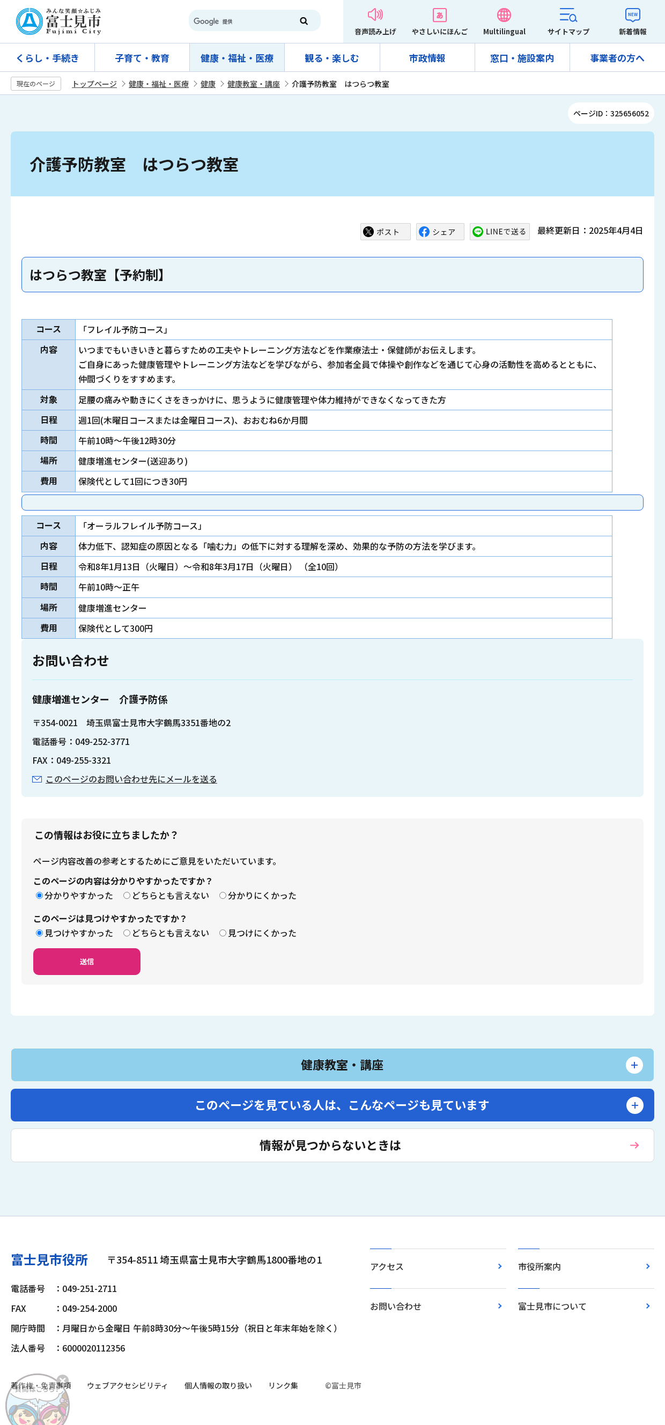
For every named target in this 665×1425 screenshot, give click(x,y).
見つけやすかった (79, 932)
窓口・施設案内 (522, 57)
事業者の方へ (617, 57)
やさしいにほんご (440, 31)
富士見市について (552, 1306)
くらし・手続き (47, 57)
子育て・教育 (142, 57)
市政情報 (427, 57)
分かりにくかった (262, 895)
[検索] (236, 21)
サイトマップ (568, 31)
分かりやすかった (79, 895)
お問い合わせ (396, 1306)
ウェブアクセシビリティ (127, 1385)
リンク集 (283, 1385)
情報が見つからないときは (330, 1144)
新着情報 (633, 31)
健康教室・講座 (253, 83)
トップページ (94, 83)
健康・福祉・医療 (237, 57)
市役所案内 (539, 1266)
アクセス (387, 1266)
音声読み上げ (375, 31)
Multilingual (504, 31)
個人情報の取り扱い (218, 1385)
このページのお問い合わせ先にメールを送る (131, 778)
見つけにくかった (262, 932)
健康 (208, 83)
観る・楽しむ (332, 57)
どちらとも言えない (170, 895)
